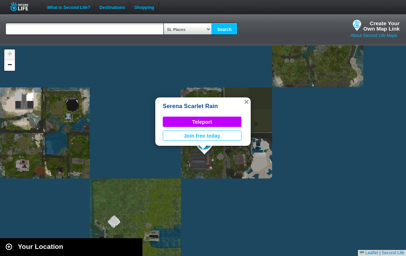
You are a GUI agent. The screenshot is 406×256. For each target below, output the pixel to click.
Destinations (112, 7)
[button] (246, 101)
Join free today (202, 136)
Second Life (23, 6)
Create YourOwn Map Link (381, 26)
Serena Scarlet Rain (190, 106)
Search (224, 29)
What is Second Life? (68, 7)
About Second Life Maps (373, 35)
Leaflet (369, 252)
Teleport (202, 122)
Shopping (144, 7)
